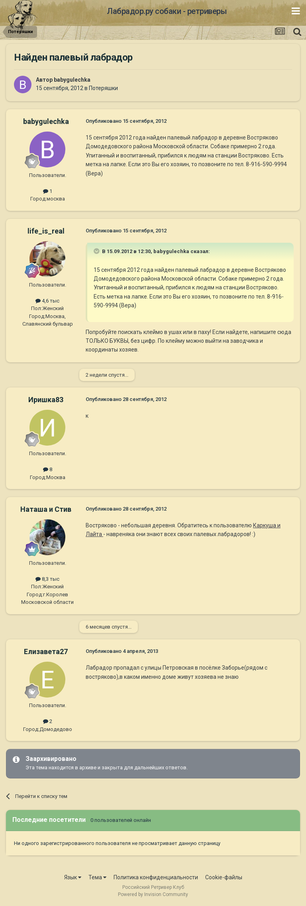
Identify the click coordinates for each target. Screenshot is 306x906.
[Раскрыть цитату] (97, 251)
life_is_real (46, 231)
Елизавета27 (46, 651)
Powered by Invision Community (153, 894)
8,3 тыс (47, 579)
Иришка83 (45, 399)
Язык (72, 877)
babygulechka (72, 80)
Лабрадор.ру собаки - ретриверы (167, 11)
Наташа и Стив (45, 509)
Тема (97, 877)
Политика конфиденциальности (156, 877)
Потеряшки (103, 88)
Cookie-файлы (223, 877)
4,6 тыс (47, 301)
